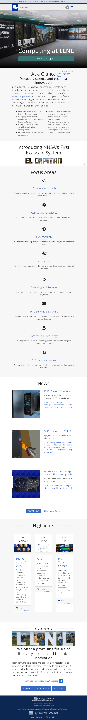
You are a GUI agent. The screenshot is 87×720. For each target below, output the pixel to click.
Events (46, 405)
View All (26, 610)
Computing (24, 7)
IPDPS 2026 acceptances (57, 391)
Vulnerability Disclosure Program (58, 709)
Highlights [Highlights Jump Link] (66, 73)
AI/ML (46, 402)
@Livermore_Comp (52, 511)
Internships (42, 688)
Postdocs (59, 688)
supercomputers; (21, 96)
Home (32, 717)
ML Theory (71, 447)
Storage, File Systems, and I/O (65, 407)
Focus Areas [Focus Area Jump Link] (68, 71)
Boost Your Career (62, 562)
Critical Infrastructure (58, 485)
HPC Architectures (57, 405)
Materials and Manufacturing (54, 447)
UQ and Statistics (50, 452)
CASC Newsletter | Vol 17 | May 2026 (64, 431)
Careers (27, 688)
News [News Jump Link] (59, 73)
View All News (33, 511)
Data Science (71, 402)
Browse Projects (46, 58)
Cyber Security (50, 488)
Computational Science (52, 445)
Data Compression (57, 402)
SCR (39, 559)
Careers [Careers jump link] (60, 76)
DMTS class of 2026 (21, 562)
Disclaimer (40, 717)
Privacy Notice (51, 717)
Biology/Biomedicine (57, 442)
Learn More (66, 603)
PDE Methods (50, 450)
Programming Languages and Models (71, 450)
